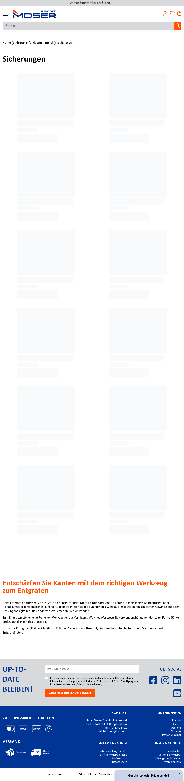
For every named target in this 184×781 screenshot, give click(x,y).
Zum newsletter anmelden (70, 693)
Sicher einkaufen (112, 743)
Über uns (176, 727)
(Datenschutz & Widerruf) (89, 684)
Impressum (54, 774)
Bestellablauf (174, 751)
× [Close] (179, 773)
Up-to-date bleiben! (18, 680)
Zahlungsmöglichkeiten (168, 758)
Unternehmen (169, 713)
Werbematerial (172, 762)
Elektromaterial (43, 43)
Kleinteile (21, 43)
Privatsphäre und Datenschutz (96, 774)
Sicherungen (65, 43)
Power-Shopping (171, 735)
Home (7, 43)
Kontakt (119, 713)
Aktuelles (176, 731)
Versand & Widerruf (169, 754)
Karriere (176, 724)
